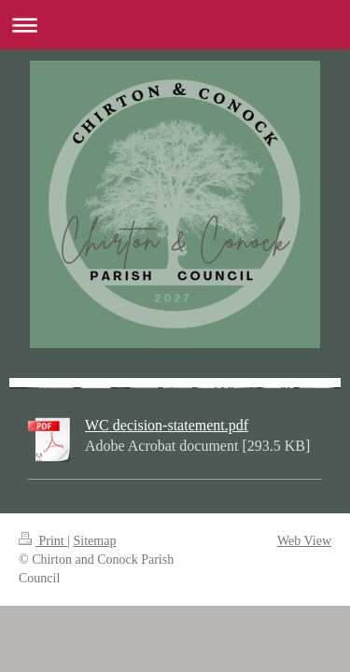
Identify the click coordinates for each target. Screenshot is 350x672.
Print (43, 541)
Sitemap (95, 541)
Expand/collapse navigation (175, 25)
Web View (304, 541)
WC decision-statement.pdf (166, 425)
